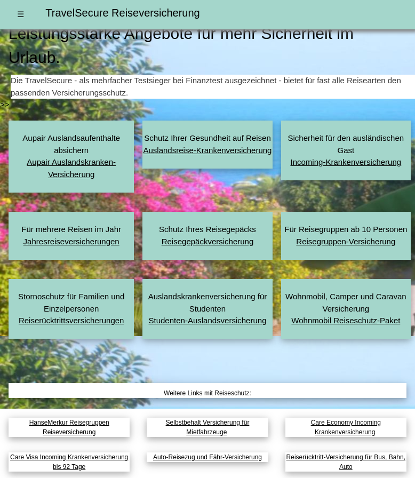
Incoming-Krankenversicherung (346, 161)
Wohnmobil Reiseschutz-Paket (345, 320)
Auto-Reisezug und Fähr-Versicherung (207, 457)
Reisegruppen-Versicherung (345, 241)
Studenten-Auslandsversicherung (208, 320)
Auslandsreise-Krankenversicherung (207, 150)
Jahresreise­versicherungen (71, 241)
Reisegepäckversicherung (208, 241)
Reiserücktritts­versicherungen (71, 320)
